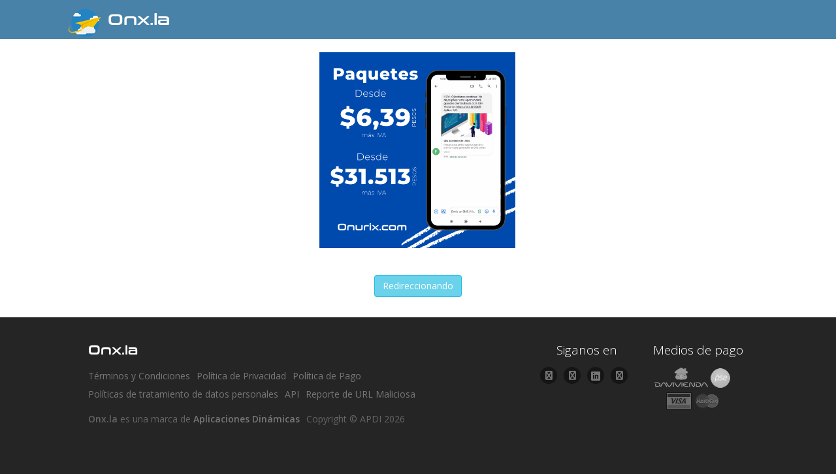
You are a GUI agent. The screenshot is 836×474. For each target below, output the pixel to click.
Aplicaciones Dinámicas (246, 419)
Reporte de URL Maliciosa (360, 394)
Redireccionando (418, 285)
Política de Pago (327, 376)
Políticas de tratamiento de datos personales (183, 394)
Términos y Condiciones (139, 376)
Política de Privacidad (241, 376)
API (292, 394)
